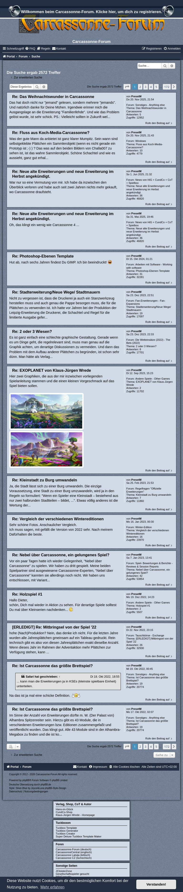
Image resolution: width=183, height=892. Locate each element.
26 (141, 645)
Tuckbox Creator (65, 833)
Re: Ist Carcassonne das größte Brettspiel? (52, 666)
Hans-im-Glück (64, 809)
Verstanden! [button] (156, 884)
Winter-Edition (143, 527)
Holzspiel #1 (143, 605)
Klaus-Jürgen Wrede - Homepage (75, 815)
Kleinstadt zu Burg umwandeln (153, 494)
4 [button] (151, 87)
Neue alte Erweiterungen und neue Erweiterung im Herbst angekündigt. (148, 189)
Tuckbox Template (66, 827)
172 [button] (166, 87)
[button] (127, 87)
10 (141, 150)
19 (141, 313)
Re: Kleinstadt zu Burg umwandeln (44, 480)
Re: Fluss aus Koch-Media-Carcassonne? (51, 132)
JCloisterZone (64, 871)
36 (141, 195)
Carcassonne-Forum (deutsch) (73, 849)
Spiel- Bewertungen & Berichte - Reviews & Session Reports (149, 565)
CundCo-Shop (64, 812)
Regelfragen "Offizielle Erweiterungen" (143, 490)
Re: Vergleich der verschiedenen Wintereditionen (58, 519)
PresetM (136, 96)
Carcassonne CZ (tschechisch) (74, 857)
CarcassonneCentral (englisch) (74, 852)
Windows (140, 140)
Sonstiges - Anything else (150, 104)
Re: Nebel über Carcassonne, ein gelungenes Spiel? (60, 555)
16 (141, 536)
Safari (30, 676)
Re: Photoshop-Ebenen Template (43, 256)
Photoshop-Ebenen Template (153, 270)
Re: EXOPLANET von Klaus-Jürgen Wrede (51, 370)
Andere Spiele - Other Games (152, 378)
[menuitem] (30, 48)
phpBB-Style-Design (55, 788)
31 (141, 274)
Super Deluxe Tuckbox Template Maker (79, 836)
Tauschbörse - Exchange (149, 635)
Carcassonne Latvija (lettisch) (73, 855)
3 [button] (145, 87)
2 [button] (140, 87)
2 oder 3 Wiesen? (146, 346)
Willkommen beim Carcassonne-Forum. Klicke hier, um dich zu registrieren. (91, 12)
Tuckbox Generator (67, 830)
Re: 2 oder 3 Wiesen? (32, 331)
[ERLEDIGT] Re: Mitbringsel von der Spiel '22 (54, 627)
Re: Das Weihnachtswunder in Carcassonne (53, 96)
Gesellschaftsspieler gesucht (72, 873)
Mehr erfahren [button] (53, 887)
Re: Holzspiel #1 (27, 594)
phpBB (26, 780)
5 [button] (156, 87)
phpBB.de (46, 784)
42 (141, 575)
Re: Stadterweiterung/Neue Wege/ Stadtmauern (56, 292)
